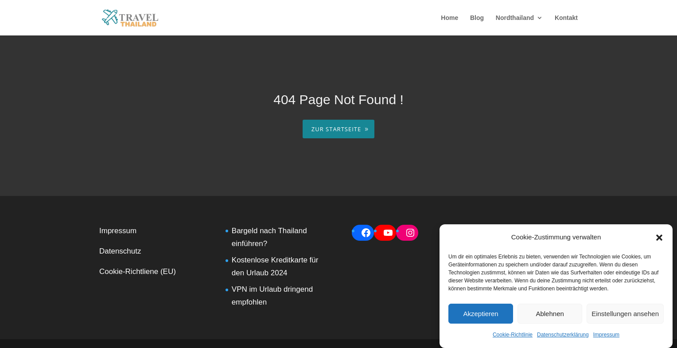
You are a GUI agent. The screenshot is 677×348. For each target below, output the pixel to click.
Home (449, 18)
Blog (477, 18)
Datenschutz (120, 251)
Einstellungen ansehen (625, 313)
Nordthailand (515, 18)
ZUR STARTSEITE (336, 129)
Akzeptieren (480, 313)
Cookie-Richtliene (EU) (137, 271)
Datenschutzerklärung (563, 335)
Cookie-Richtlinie (513, 335)
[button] (659, 237)
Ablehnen (550, 313)
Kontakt (566, 18)
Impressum (606, 335)
